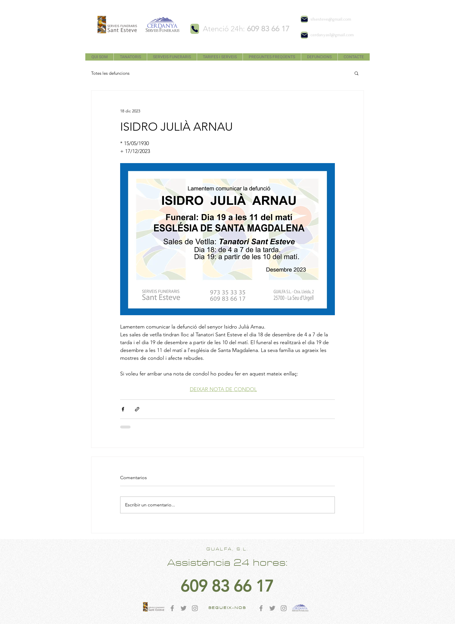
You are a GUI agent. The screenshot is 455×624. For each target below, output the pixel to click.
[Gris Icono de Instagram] (195, 608)
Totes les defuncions (110, 73)
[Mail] (304, 19)
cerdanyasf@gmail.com (332, 34)
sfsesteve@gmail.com (330, 19)
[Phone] (194, 29)
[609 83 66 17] (227, 586)
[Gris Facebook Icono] (172, 608)
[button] (356, 73)
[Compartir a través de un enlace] (137, 409)
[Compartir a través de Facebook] (123, 409)
